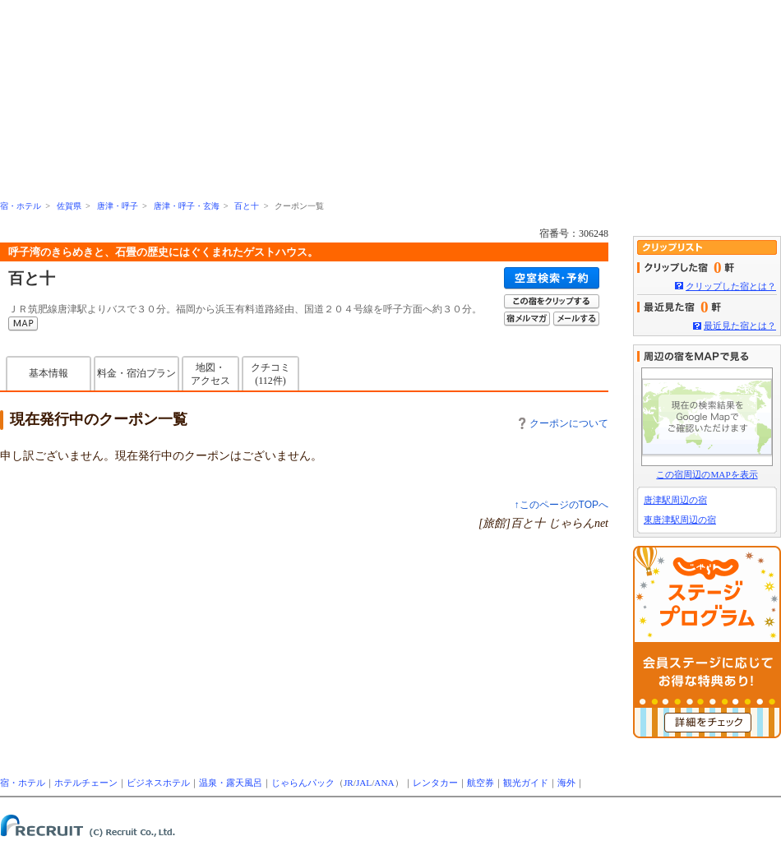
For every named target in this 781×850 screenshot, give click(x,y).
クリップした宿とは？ (731, 286)
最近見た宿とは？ (740, 325)
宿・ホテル (20, 205)
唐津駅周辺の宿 (675, 500)
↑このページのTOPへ (561, 504)
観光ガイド (525, 783)
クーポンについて (563, 423)
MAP (23, 323)
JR (349, 783)
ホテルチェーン (86, 783)
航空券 (480, 783)
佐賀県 (69, 205)
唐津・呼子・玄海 (187, 205)
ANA (384, 783)
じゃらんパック (303, 783)
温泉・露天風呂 (230, 783)
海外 (566, 783)
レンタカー (435, 783)
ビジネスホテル (158, 783)
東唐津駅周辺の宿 (680, 519)
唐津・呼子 (117, 205)
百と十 (246, 205)
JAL (364, 783)
